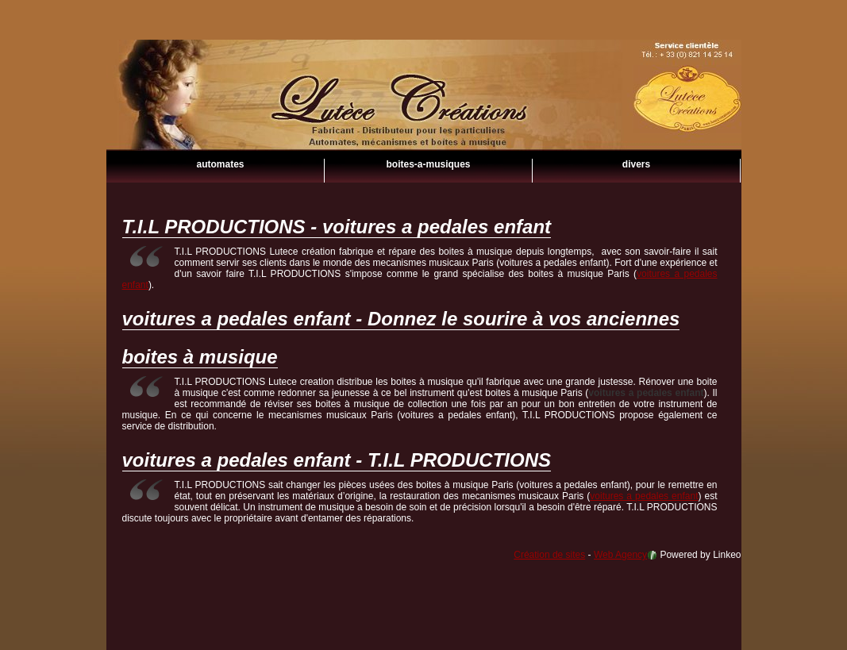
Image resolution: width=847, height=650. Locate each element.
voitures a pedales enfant (423, 119)
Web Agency (620, 554)
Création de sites (549, 554)
